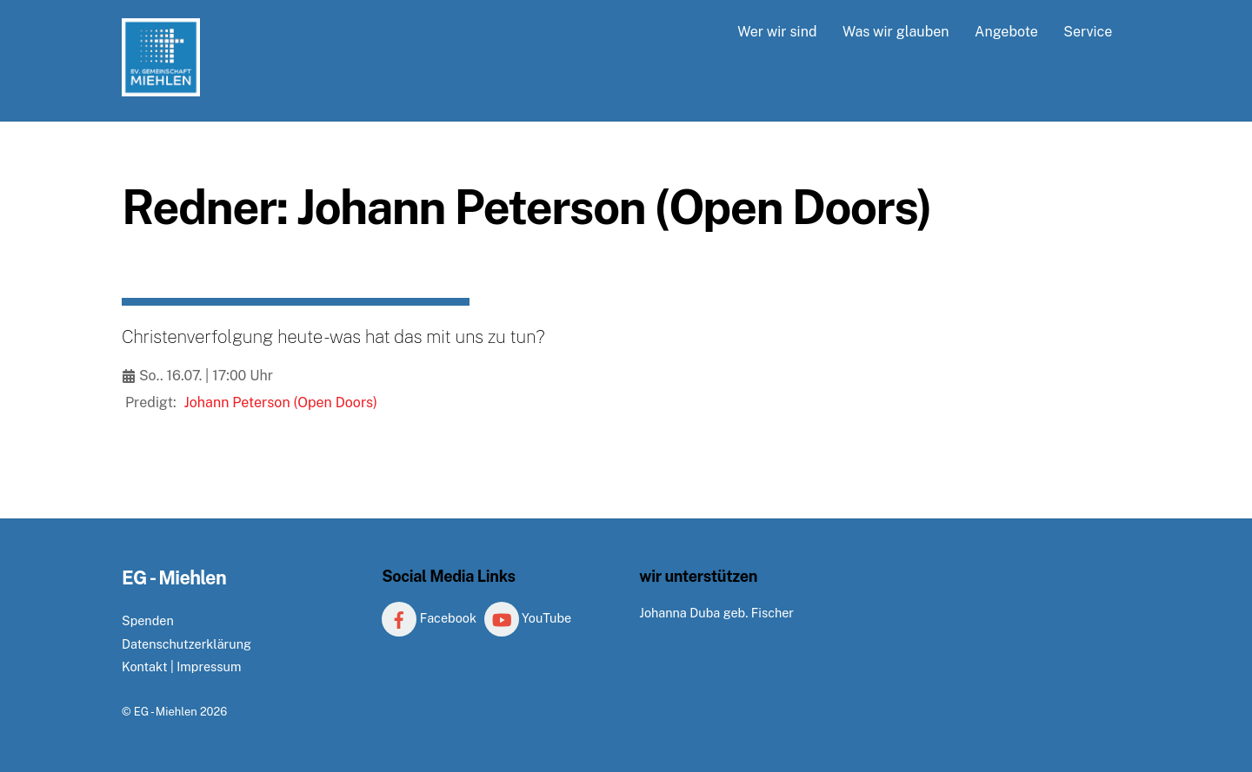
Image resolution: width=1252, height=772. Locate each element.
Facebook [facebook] (429, 617)
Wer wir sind (776, 31)
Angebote (1006, 31)
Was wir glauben (895, 31)
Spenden (148, 620)
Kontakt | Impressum (181, 666)
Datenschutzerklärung (186, 644)
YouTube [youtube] (528, 617)
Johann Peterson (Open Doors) (280, 402)
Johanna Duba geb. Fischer (716, 612)
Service (1087, 31)
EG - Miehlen (165, 711)
